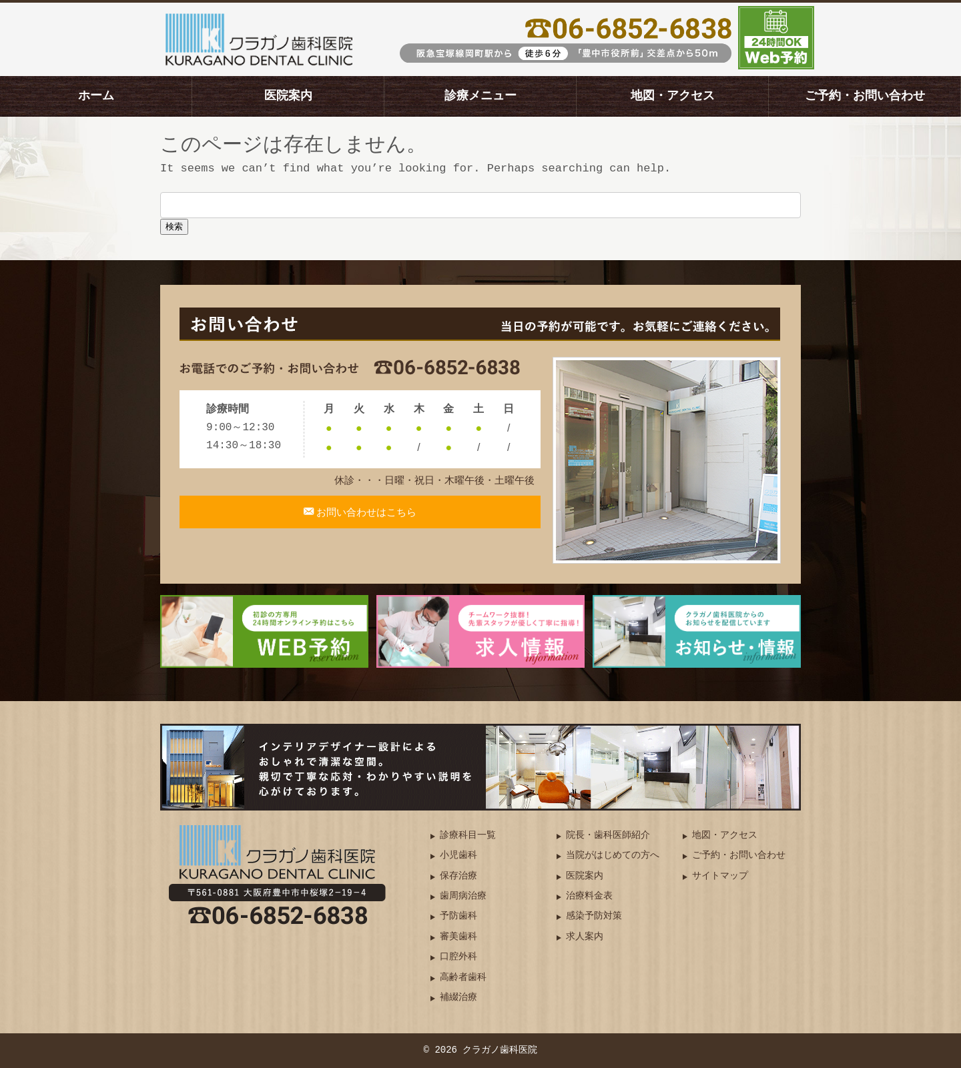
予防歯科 (458, 916)
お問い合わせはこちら (366, 519)
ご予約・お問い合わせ (865, 96)
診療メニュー (480, 96)
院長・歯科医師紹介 (608, 835)
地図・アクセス (673, 96)
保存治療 (458, 876)
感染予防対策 (594, 916)
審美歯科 (458, 937)
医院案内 (288, 96)
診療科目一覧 (468, 835)
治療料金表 (589, 896)
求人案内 (584, 937)
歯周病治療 (463, 896)
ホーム (96, 96)
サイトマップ (720, 876)
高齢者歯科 (463, 977)
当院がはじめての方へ (612, 855)
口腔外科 (458, 957)
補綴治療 (458, 997)
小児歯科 (458, 855)
